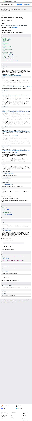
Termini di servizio (25, 420)
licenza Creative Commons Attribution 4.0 (7, 300)
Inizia (19, 4)
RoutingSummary (10, 214)
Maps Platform (10, 1)
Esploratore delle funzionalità (4, 416)
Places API (11, 4)
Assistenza (23, 418)
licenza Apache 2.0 (4, 301)
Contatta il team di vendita (26, 416)
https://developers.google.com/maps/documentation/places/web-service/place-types (15, 95)
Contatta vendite (27, 4)
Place (8, 209)
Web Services (4, 4)
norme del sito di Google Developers (21, 301)
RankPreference (15, 56)
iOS (12, 415)
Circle (7, 258)
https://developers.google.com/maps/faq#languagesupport (11, 75)
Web (12, 417)
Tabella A (15, 113)
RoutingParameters (9, 58)
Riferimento (8, 15)
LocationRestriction (10, 54)
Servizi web (13, 418)
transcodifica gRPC (14, 27)
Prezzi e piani (24, 415)
